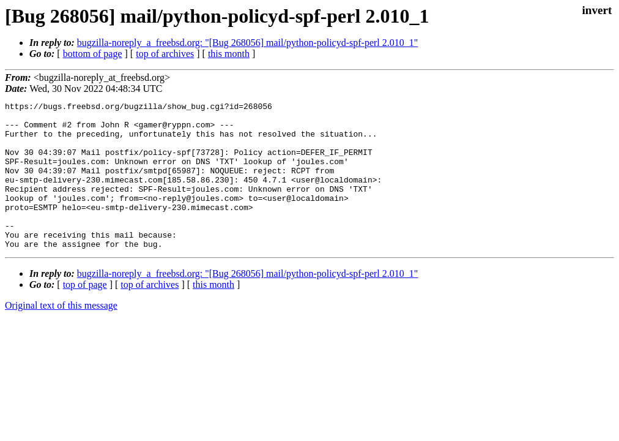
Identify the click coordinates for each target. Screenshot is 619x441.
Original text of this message (61, 335)
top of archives (165, 53)
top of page (85, 314)
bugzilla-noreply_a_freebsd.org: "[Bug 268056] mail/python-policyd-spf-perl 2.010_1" (247, 42)
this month (229, 53)
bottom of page (92, 53)
